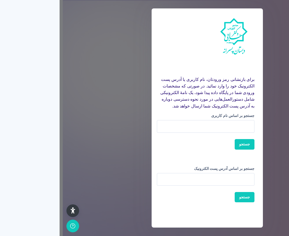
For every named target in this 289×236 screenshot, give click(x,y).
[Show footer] (10, 226)
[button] (10, 210)
